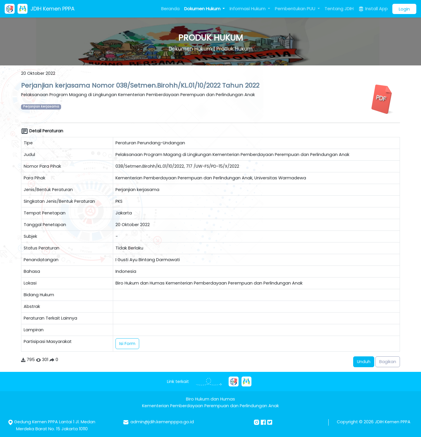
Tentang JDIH (339, 9)
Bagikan (387, 362)
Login (404, 9)
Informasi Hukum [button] (248, 9)
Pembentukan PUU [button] (295, 9)
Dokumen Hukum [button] (203, 9)
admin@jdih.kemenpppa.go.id (162, 422)
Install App (373, 9)
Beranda (170, 9)
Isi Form (127, 343)
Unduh (363, 362)
